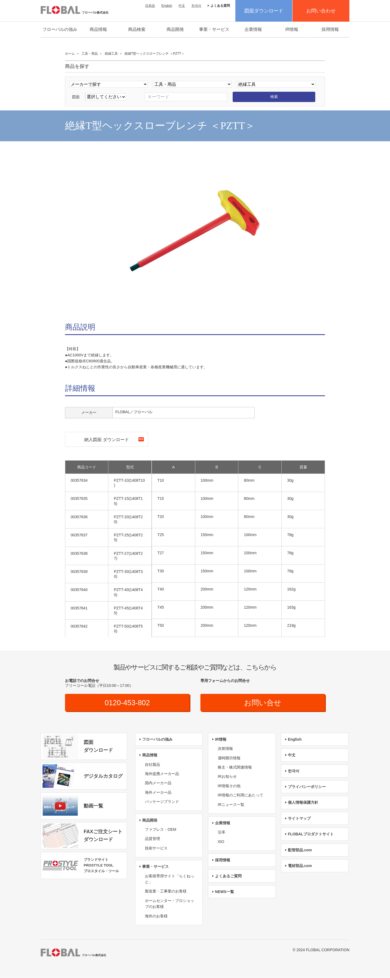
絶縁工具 (111, 53)
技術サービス (156, 848)
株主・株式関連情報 (235, 767)
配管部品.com (300, 850)
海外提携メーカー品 (162, 774)
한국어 (196, 5)
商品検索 (136, 29)
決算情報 (225, 749)
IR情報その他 (229, 786)
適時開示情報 (229, 758)
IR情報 (291, 29)
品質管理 (152, 839)
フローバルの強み (60, 29)
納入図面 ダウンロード (106, 439)
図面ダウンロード (263, 11)
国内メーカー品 (158, 783)
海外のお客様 (156, 916)
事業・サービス (214, 29)
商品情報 (98, 29)
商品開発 (175, 29)
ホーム (70, 53)
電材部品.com (300, 866)
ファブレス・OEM (160, 830)
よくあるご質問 (228, 876)
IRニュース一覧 (231, 805)
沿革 (221, 833)
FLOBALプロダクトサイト (311, 834)
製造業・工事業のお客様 (166, 892)
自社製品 (152, 765)
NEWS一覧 (224, 892)
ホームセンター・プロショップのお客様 (169, 904)
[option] (195, 233)
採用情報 (330, 29)
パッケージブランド (162, 802)
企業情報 (253, 29)
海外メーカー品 (158, 792)
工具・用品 (90, 53)
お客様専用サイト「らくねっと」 (169, 879)
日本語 (150, 5)
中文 (181, 5)
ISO (221, 842)
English (166, 5)
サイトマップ (299, 818)
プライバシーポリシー (307, 787)
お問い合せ (262, 703)
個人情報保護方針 (303, 803)
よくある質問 (220, 6)
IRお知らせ (227, 777)
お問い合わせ (321, 11)
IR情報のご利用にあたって (240, 795)
